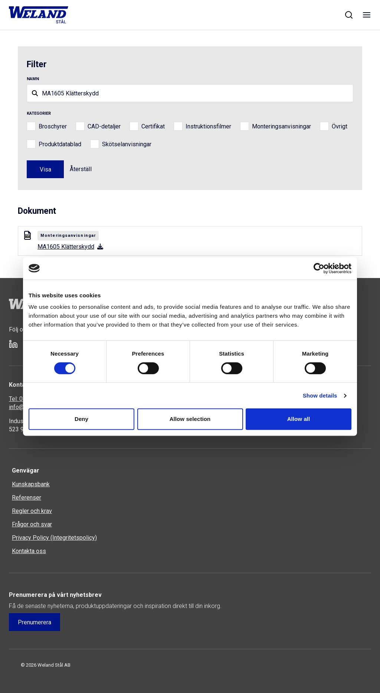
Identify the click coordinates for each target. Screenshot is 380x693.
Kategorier (39, 113)
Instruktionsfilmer (208, 126)
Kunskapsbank (31, 484)
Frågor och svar (32, 524)
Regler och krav (32, 510)
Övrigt (339, 126)
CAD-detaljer (104, 126)
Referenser (26, 497)
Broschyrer (53, 126)
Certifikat (153, 126)
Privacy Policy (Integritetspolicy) (54, 537)
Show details (320, 395)
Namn (33, 78)
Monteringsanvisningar (281, 126)
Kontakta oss (29, 551)
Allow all (298, 419)
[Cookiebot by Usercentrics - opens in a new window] (318, 268)
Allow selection (190, 419)
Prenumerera (34, 622)
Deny (81, 419)
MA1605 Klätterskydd (70, 246)
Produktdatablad (60, 144)
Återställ (81, 169)
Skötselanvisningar (126, 144)
